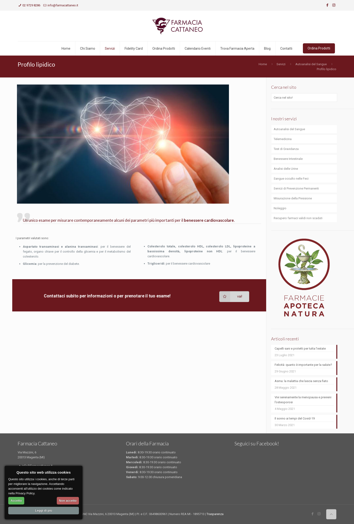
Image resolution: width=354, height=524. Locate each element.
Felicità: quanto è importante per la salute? (303, 365)
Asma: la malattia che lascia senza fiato (301, 381)
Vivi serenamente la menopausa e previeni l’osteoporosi (303, 399)
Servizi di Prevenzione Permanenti (296, 188)
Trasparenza (215, 514)
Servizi (281, 64)
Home (263, 64)
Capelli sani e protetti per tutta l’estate (300, 348)
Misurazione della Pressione (293, 198)
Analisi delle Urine (286, 168)
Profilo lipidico (326, 69)
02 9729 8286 (31, 5)
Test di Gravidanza (286, 149)
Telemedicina (283, 139)
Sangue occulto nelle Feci (291, 178)
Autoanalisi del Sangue (311, 64)
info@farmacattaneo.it (63, 5)
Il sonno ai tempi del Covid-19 (295, 418)
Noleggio (280, 208)
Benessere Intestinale (288, 159)
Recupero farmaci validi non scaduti (298, 218)
